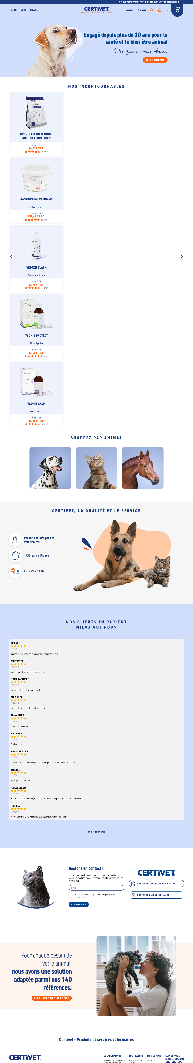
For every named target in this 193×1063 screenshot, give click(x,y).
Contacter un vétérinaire (150, 895)
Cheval (34, 10)
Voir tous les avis (96, 831)
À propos (142, 10)
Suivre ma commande (135, 1060)
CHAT (23, 10)
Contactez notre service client (154, 884)
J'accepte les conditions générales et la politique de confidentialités (94, 896)
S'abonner (78, 904)
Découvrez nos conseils (52, 998)
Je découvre (155, 60)
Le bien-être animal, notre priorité (114, 1060)
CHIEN (14, 10)
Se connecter (151, 1060)
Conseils (129, 10)
